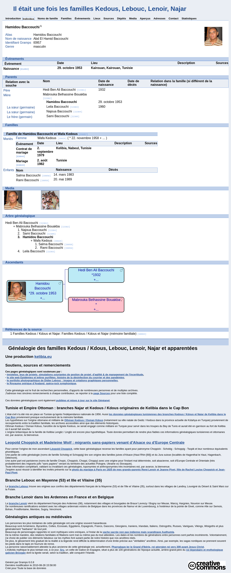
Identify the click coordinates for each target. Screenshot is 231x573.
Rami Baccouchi (32, 180)
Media (133, 18)
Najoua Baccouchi (64, 111)
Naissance (16, 68)
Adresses (159, 18)
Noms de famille (48, 18)
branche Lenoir (18, 503)
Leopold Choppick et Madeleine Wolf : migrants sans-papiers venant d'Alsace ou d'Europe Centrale (94, 442)
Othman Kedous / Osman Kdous (83, 420)
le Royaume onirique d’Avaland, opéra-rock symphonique (41, 383)
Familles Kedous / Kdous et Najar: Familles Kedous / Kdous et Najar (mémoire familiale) (79, 333)
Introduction (13, 18)
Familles (66, 18)
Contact (174, 18)
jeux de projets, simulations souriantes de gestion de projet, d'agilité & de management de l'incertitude (81, 374)
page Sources (101, 393)
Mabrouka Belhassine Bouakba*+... (96, 304)
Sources (109, 18)
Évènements (82, 18)
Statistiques (189, 18)
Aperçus (145, 18)
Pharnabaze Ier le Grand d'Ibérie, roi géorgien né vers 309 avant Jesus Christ (158, 546)
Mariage (22, 162)
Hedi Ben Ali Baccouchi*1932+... (96, 275)
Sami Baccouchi (63, 116)
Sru (62, 549)
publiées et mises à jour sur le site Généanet (83, 400)
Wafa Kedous (52, 138)
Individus (28, 18)
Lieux (96, 18)
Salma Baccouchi (33, 175)
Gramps (23, 562)
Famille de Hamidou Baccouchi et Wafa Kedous (47, 134)
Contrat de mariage (24, 152)
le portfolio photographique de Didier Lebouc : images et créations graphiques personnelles (62, 380)
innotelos (12, 374)
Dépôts (121, 18)
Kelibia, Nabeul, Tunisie (73, 148)
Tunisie (61, 160)
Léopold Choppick (61, 448)
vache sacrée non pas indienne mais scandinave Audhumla (138, 532)
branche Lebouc (18, 486)
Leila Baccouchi (63, 106)
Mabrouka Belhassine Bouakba (43, 226)
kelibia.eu (43, 356)
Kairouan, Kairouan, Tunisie (112, 68)
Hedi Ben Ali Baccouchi (64, 89)
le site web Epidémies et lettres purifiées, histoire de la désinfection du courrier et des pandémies (65, 377)
